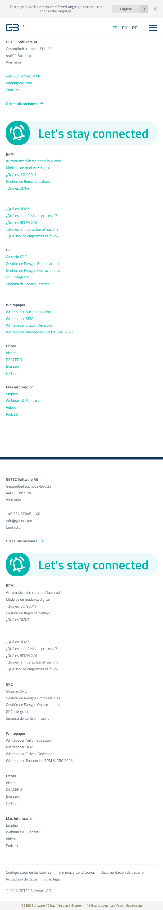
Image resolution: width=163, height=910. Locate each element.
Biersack (13, 366)
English (126, 9)
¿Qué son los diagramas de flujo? (32, 236)
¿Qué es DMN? (17, 188)
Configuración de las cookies (28, 872)
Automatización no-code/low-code (34, 161)
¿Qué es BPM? (17, 209)
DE (134, 28)
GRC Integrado (17, 277)
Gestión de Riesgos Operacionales (33, 270)
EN (124, 28)
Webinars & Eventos (22, 400)
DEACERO (14, 359)
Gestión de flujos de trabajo (28, 181)
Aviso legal (52, 879)
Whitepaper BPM (19, 318)
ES (115, 28)
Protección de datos (21, 879)
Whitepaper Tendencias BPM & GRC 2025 (39, 332)
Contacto (13, 90)
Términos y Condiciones (76, 872)
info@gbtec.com (19, 83)
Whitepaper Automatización (28, 312)
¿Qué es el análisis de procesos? (31, 215)
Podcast (12, 414)
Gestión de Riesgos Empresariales (33, 263)
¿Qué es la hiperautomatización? (32, 229)
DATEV (11, 373)
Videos (11, 407)
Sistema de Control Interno (27, 284)
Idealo (10, 353)
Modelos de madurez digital (28, 167)
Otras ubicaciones (21, 103)
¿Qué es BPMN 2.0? (21, 222)
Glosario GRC (16, 256)
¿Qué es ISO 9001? (21, 174)
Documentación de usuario (122, 872)
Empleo (12, 394)
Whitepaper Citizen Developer (30, 325)
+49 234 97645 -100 (23, 76)
